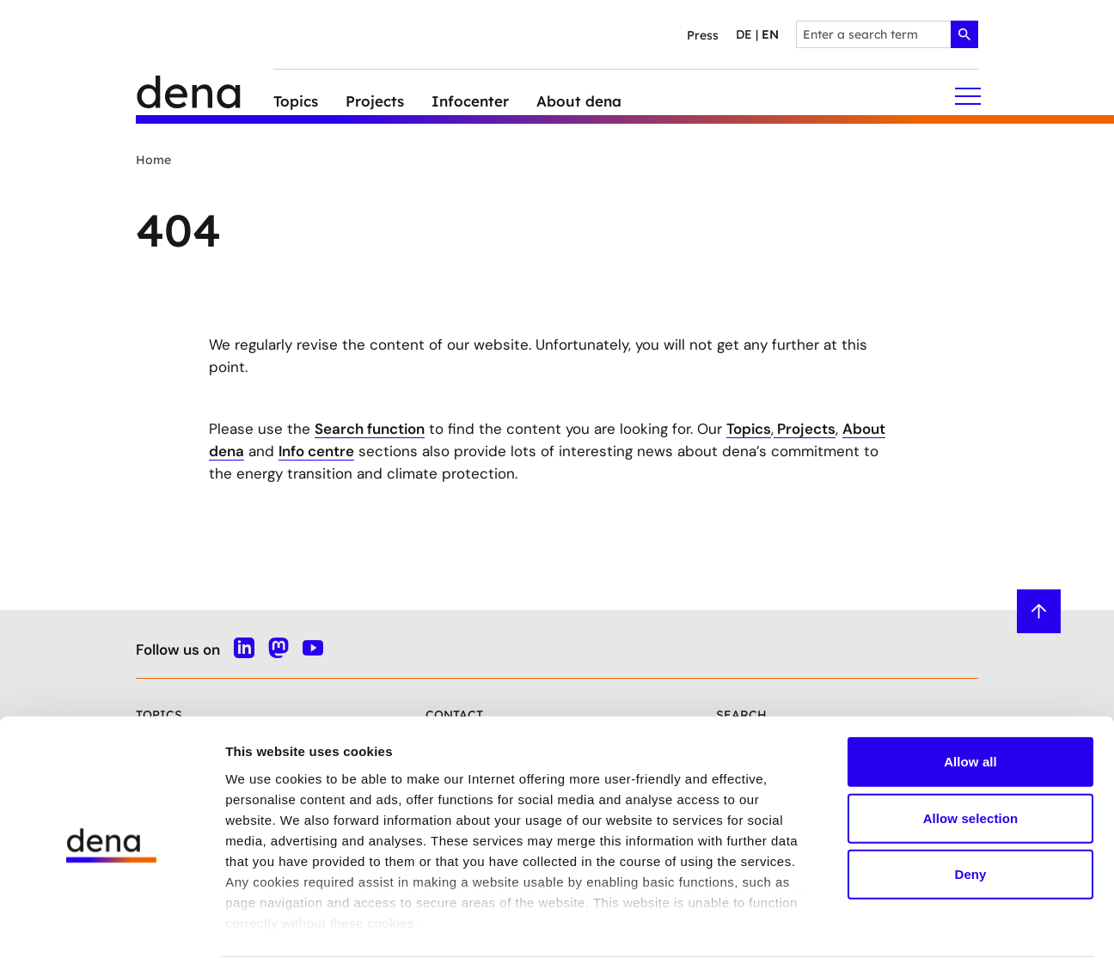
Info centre (316, 451)
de (744, 34)
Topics (748, 428)
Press (703, 35)
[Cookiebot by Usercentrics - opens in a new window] (111, 930)
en (770, 34)
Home (153, 160)
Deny (970, 814)
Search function (370, 428)
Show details (902, 930)
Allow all (970, 701)
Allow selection (971, 757)
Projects (805, 428)
